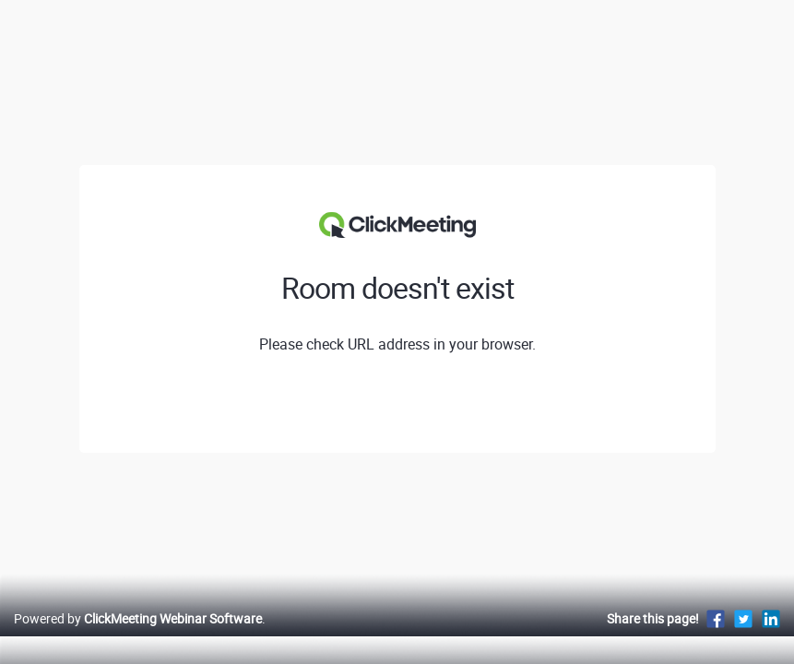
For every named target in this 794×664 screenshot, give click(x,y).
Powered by (138, 637)
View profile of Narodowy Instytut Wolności (397, 404)
